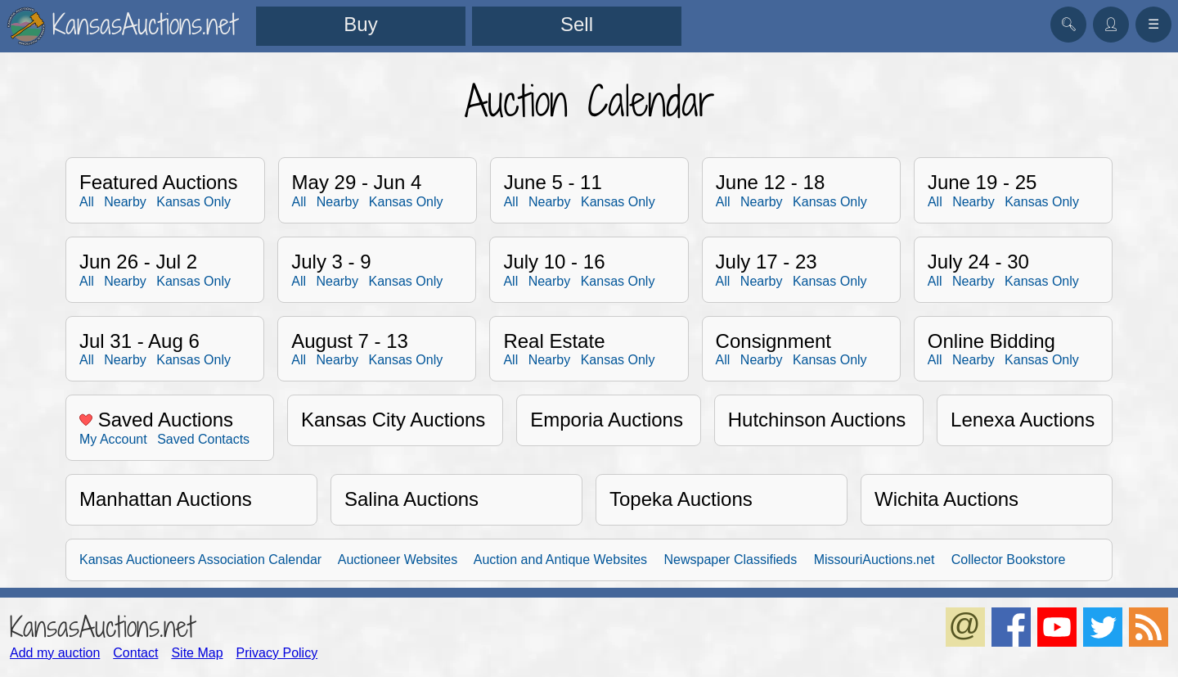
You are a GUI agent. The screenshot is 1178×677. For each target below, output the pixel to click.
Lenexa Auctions (1023, 419)
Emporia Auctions (606, 419)
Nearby (125, 202)
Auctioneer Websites (397, 559)
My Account (113, 439)
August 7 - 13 (349, 341)
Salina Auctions (411, 499)
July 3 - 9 (331, 261)
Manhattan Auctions (165, 499)
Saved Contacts (203, 439)
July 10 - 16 (554, 261)
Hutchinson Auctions (817, 419)
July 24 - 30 (978, 261)
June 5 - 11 (553, 182)
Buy (360, 24)
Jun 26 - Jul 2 (138, 261)
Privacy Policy (277, 653)
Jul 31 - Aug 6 (139, 341)
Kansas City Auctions (393, 419)
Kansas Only (193, 202)
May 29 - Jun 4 (357, 182)
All (86, 202)
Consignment (773, 341)
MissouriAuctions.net (874, 559)
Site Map (197, 653)
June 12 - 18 (770, 182)
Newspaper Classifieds (731, 559)
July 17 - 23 (766, 261)
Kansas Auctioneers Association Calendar (200, 559)
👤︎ (1111, 24)
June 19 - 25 (982, 182)
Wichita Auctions (946, 499)
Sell (576, 24)
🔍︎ (1068, 24)
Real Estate (554, 341)
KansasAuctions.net (102, 626)
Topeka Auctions (681, 499)
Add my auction (55, 653)
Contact (135, 653)
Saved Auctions (156, 419)
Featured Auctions (158, 182)
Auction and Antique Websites (560, 559)
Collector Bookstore (1008, 559)
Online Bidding (991, 341)
